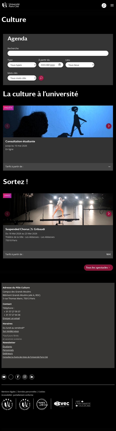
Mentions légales (9, 391)
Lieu (68, 59)
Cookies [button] (42, 391)
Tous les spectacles (97, 267)
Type (10, 59)
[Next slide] (108, 126)
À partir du (44, 59)
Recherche (13, 48)
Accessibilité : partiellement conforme (17, 395)
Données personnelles (27, 391)
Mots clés (12, 72)
